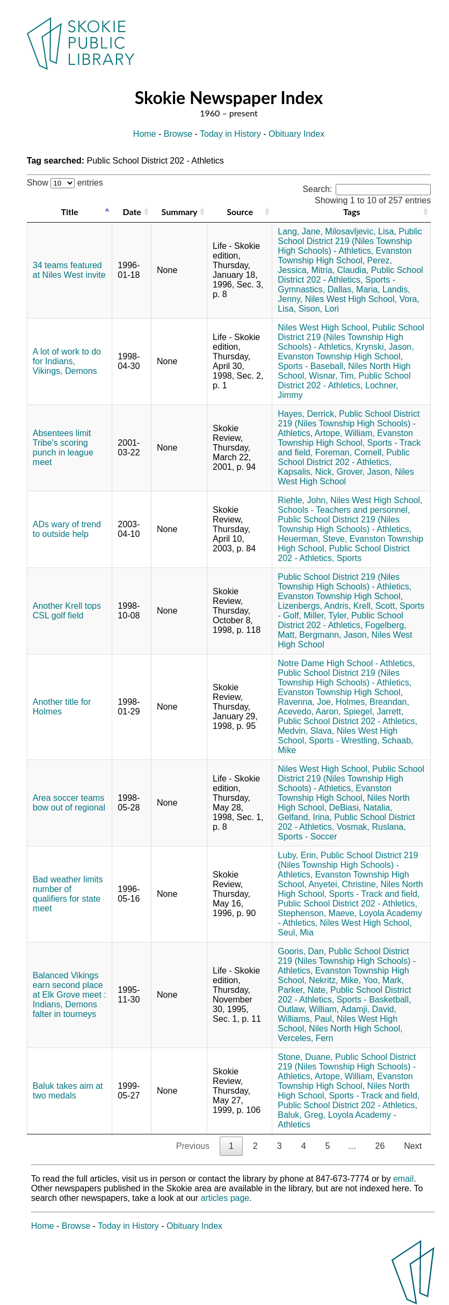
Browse (178, 133)
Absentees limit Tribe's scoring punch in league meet (63, 448)
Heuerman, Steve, (312, 538)
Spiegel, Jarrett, (373, 711)
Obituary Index (296, 133)
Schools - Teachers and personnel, (344, 509)
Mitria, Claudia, (340, 270)
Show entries (65, 182)
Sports (349, 558)
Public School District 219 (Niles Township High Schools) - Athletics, (350, 241)
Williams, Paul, (306, 1018)
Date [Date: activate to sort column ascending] (132, 212)
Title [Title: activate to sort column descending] (69, 212)
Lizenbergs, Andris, (314, 605)
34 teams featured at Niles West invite (69, 270)
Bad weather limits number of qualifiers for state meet (68, 894)
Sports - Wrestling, (344, 740)
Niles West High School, (351, 299)
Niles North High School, (355, 1028)
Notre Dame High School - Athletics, (346, 663)
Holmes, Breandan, (372, 701)
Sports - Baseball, (311, 366)
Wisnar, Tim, (332, 375)
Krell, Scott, (375, 605)
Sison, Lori (319, 308)
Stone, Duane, (305, 1056)
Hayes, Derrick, (307, 413)
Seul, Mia (296, 932)
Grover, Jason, (365, 471)
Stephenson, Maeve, (317, 913)
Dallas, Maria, (354, 289)
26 (380, 1146)
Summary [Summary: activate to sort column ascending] (180, 212)
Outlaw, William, (308, 1009)
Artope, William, (345, 433)
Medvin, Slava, (306, 730)
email (403, 1178)
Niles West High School (346, 476)
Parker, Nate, (303, 989)
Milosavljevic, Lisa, (360, 231)
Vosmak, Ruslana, (371, 826)
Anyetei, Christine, (343, 884)
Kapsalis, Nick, (306, 471)
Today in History (230, 133)
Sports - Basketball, (374, 999)
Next (413, 1146)
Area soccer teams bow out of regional (69, 802)
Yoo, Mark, (383, 980)
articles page (225, 1198)
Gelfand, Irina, (305, 817)
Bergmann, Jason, (334, 634)
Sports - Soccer (307, 836)
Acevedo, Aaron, (309, 711)
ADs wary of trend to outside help (67, 529)
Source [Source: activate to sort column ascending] (240, 212)
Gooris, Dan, (302, 951)
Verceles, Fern (305, 1038)
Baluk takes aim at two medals (68, 1090)
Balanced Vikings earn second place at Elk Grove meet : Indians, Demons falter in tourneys (69, 995)
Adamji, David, (368, 1009)
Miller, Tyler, (326, 615)
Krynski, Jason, (385, 346)
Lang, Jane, (300, 231)
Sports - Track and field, (374, 893)
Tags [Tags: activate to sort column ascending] (351, 212)
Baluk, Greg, (301, 1114)
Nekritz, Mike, (335, 980)
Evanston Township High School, (344, 255)
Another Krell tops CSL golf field (67, 610)
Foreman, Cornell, (349, 452)
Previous (192, 1146)
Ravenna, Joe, (305, 701)
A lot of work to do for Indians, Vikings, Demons (67, 361)
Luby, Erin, (298, 855)
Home (144, 133)
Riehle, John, (303, 500)
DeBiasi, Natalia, (360, 807)
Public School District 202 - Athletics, (350, 275)
